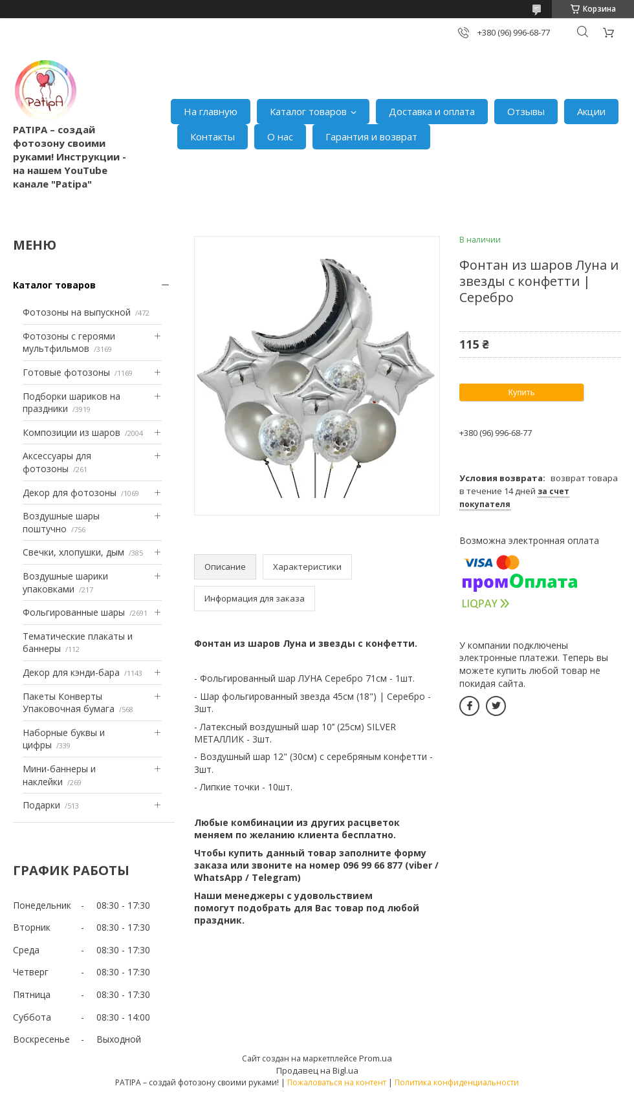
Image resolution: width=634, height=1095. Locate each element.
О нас (280, 136)
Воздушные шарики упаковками (65, 582)
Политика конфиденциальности (457, 1082)
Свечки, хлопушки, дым (73, 552)
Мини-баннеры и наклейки (59, 775)
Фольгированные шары (74, 612)
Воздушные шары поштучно (61, 522)
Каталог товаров (308, 111)
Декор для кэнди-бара (71, 672)
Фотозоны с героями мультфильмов (69, 342)
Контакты (212, 136)
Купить (521, 392)
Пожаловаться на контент (336, 1082)
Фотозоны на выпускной (77, 312)
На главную (210, 111)
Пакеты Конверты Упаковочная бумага (69, 702)
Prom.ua (375, 1058)
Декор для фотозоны (69, 492)
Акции (591, 111)
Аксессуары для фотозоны (57, 462)
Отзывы (526, 111)
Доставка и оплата (432, 111)
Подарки (41, 805)
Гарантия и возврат (371, 136)
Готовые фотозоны (66, 372)
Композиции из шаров (71, 432)
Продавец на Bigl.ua (317, 1070)
